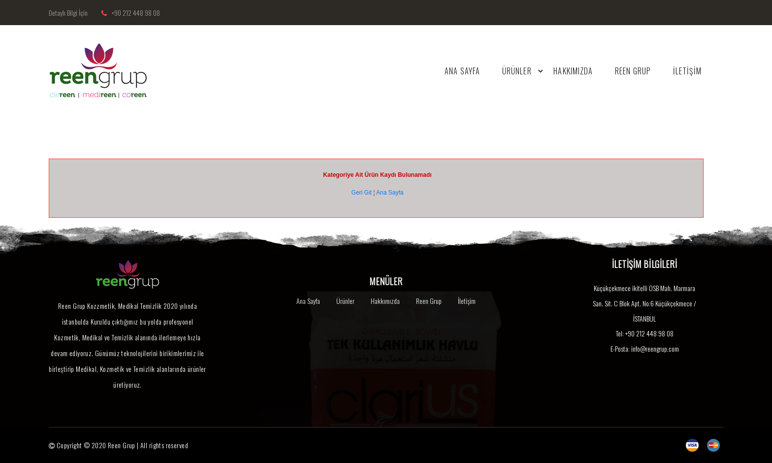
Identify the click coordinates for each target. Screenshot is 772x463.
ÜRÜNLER (523, 71)
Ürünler (345, 301)
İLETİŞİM (687, 71)
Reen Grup (429, 301)
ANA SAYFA (461, 71)
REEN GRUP (632, 71)
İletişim (467, 301)
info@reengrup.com (655, 348)
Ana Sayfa (389, 192)
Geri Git (362, 192)
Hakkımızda (385, 301)
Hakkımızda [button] (572, 71)
